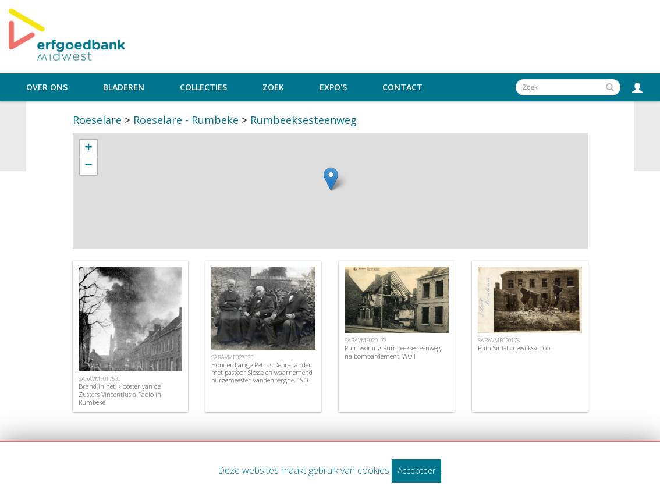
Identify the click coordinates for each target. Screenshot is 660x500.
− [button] (88, 166)
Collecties (203, 87)
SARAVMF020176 (499, 340)
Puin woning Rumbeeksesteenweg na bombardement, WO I (393, 351)
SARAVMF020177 (365, 340)
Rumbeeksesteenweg (303, 120)
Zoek (273, 87)
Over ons (47, 87)
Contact (402, 87)
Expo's (333, 87)
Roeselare (97, 120)
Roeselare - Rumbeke (186, 120)
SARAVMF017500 (99, 378)
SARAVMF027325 (232, 357)
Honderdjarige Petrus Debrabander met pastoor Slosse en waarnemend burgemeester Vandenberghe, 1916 (262, 372)
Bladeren (123, 87)
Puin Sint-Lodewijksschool (515, 347)
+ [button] (88, 148)
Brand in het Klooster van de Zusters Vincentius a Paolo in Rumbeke (120, 394)
